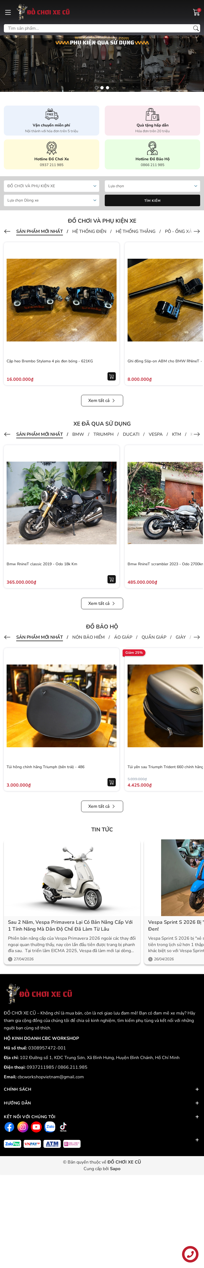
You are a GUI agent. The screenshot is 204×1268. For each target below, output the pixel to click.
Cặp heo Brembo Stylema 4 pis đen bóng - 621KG (50, 361)
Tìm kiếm (152, 201)
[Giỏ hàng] (196, 11)
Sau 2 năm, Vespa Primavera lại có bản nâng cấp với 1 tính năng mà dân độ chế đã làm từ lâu (70, 925)
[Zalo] (49, 1127)
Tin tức (102, 829)
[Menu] (8, 12)
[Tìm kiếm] (196, 28)
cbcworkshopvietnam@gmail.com (51, 1077)
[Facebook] (8, 1127)
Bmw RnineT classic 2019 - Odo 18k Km (42, 564)
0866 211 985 (152, 164)
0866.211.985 (72, 1067)
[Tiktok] (62, 1127)
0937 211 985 (52, 164)
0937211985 (41, 1067)
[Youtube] (35, 1127)
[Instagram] (22, 1127)
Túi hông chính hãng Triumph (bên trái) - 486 (45, 767)
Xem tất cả (102, 401)
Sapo (115, 1169)
